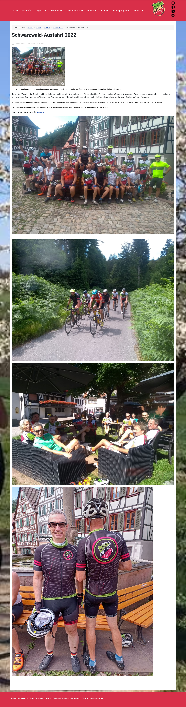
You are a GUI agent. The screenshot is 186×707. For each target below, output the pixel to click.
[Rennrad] (60, 10)
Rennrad (55, 10)
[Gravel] (95, 10)
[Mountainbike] (81, 10)
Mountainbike (73, 10)
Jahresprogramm (121, 10)
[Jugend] (44, 10)
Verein (137, 10)
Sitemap (65, 698)
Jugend (39, 10)
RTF (103, 10)
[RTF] (106, 10)
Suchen (56, 698)
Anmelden (98, 698)
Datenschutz (87, 698)
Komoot (40, 112)
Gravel (90, 10)
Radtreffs (27, 10)
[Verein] (141, 10)
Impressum (75, 698)
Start (15, 10)
